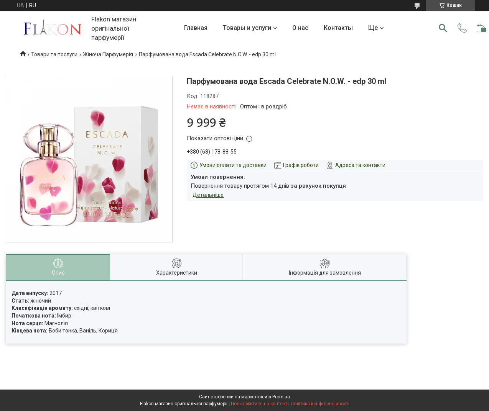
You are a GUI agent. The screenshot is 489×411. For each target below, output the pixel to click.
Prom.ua (281, 397)
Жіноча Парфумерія (108, 54)
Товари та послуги (54, 54)
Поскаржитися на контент (259, 403)
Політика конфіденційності (320, 403)
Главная (195, 27)
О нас (300, 27)
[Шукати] (443, 28)
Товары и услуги (247, 27)
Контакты (338, 27)
